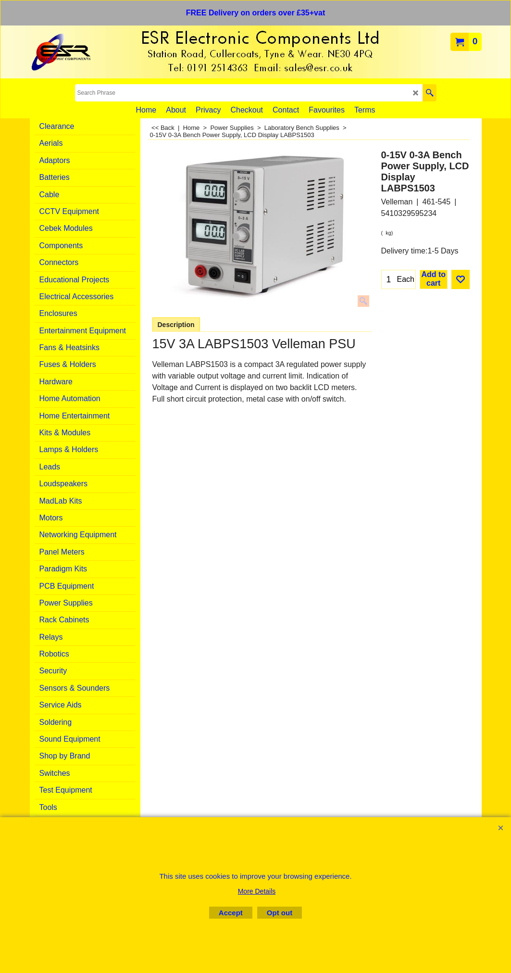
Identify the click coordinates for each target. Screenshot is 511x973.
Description (176, 325)
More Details (257, 891)
